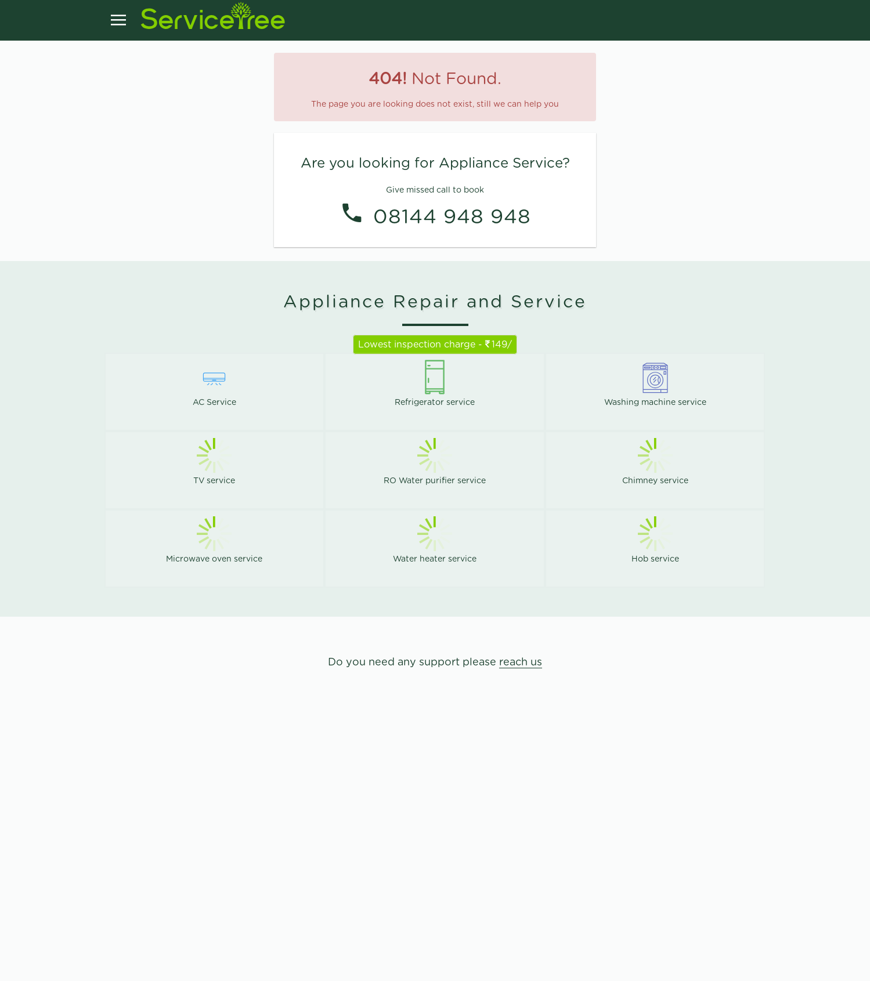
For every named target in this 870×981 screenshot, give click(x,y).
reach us (520, 662)
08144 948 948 (452, 216)
